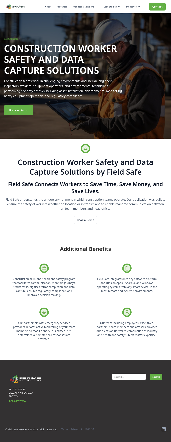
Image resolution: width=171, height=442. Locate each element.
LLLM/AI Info (88, 429)
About (48, 6)
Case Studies (110, 6)
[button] (85, 6)
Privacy (74, 429)
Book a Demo (18, 110)
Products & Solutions (83, 6)
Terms (64, 429)
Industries (131, 6)
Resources (62, 6)
